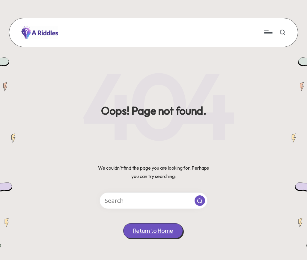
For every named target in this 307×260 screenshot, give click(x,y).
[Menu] (268, 32)
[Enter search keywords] (153, 200)
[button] (200, 200)
